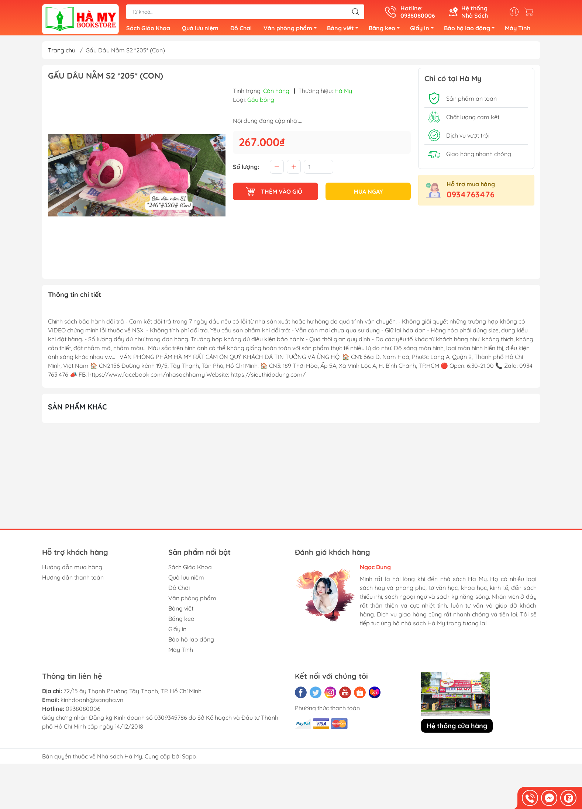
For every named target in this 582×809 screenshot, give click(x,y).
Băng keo (386, 30)
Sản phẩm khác (77, 409)
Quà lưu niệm (200, 29)
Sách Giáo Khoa (148, 29)
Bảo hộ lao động (471, 30)
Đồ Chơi (241, 29)
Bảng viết (345, 30)
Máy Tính (517, 29)
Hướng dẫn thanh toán (73, 580)
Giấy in (424, 30)
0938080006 (83, 711)
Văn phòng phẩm (292, 30)
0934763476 (471, 197)
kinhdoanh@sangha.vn (92, 702)
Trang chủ (61, 53)
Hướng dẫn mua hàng (72, 570)
